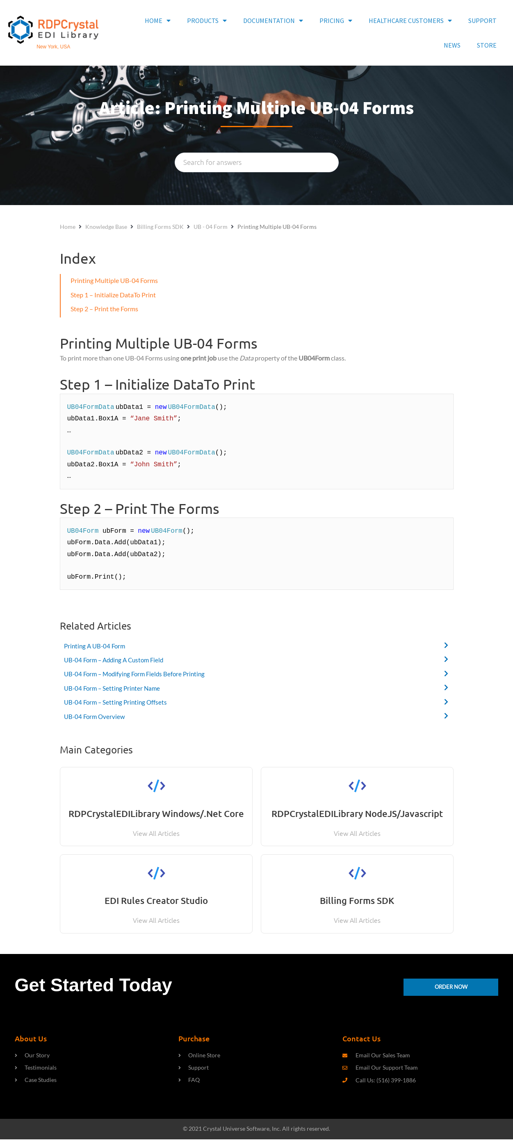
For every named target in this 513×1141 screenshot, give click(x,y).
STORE (487, 45)
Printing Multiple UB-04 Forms (114, 280)
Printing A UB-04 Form (96, 646)
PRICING (335, 20)
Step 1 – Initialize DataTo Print (113, 295)
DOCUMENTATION (273, 20)
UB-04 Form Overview (96, 716)
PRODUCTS (207, 20)
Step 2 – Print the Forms (104, 309)
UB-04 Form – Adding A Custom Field (117, 660)
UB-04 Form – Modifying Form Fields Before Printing (138, 674)
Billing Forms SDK (160, 226)
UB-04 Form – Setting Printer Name (114, 688)
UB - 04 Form (211, 226)
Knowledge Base (106, 226)
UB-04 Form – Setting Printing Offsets (117, 702)
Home (67, 226)
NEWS (452, 45)
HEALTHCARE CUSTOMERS (410, 20)
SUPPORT (482, 20)
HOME (158, 20)
